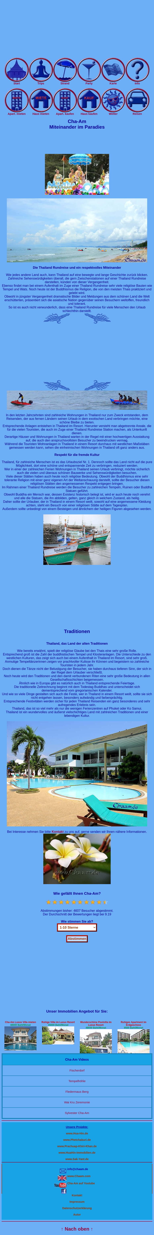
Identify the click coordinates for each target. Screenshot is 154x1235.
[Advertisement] (77, 30)
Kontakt (77, 1195)
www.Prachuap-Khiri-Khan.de (77, 1146)
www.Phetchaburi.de (77, 1139)
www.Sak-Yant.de (76, 1159)
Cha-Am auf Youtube (81, 1183)
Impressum (77, 1201)
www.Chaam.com (78, 1176)
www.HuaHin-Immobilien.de (77, 1152)
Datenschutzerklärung (77, 1208)
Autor (77, 1214)
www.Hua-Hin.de (77, 1133)
